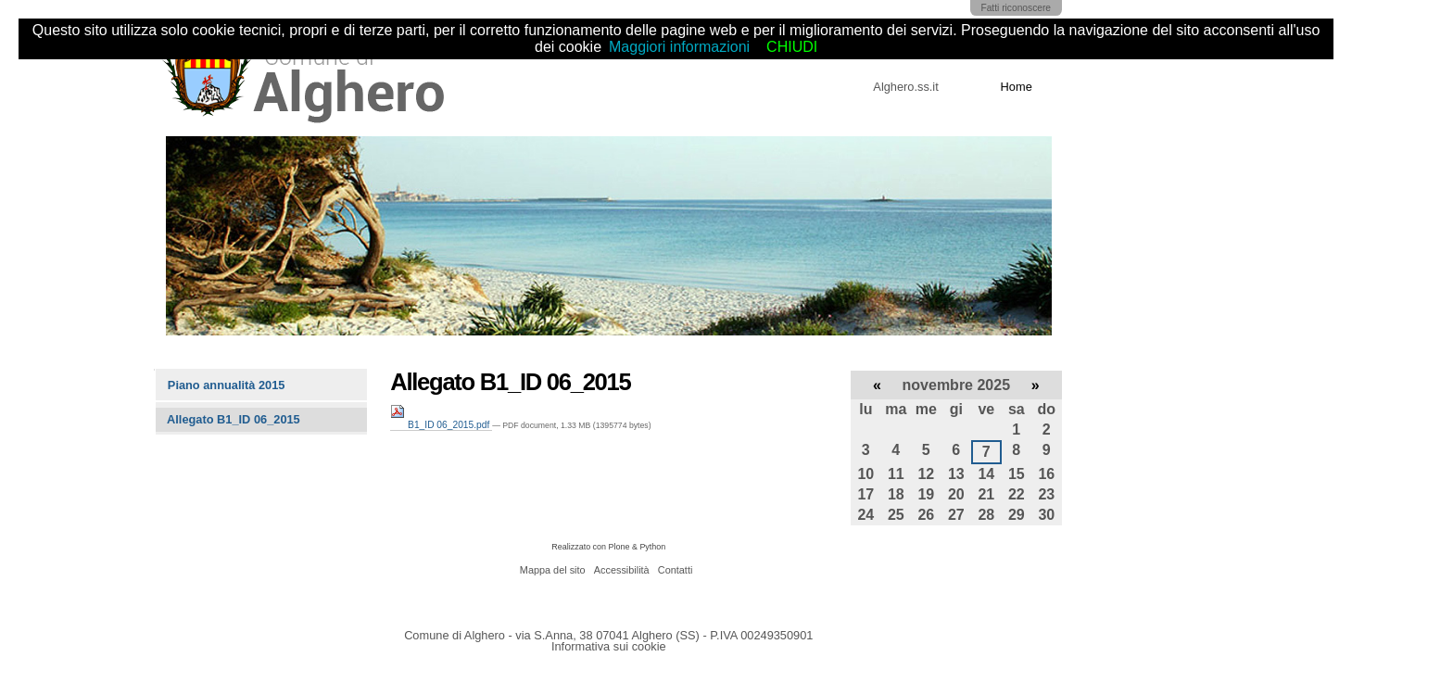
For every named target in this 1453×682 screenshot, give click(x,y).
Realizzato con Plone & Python (608, 546)
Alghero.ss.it (905, 87)
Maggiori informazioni (679, 47)
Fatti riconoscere (1015, 8)
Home (1016, 87)
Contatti (675, 569)
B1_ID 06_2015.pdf (441, 425)
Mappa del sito (553, 569)
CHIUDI (791, 47)
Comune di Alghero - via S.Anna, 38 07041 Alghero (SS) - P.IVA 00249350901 (608, 635)
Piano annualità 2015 (226, 385)
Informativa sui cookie (608, 646)
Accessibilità (622, 569)
